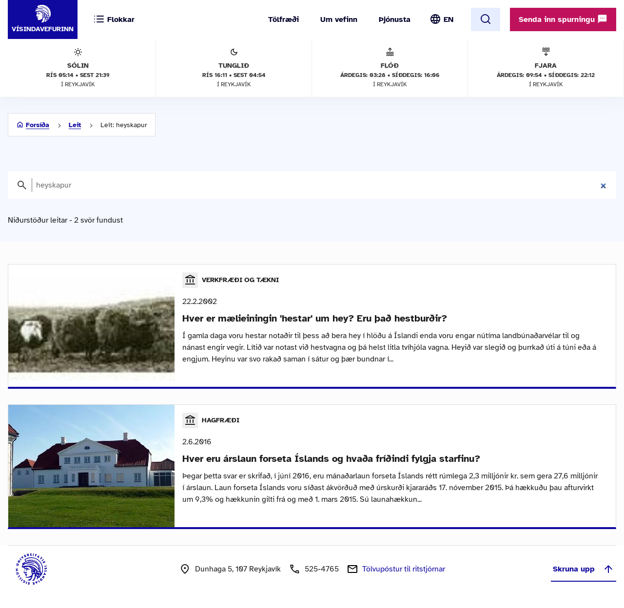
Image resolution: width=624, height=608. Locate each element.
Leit (75, 125)
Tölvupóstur (403, 569)
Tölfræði (283, 19)
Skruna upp (583, 569)
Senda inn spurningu (563, 19)
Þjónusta (394, 19)
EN (448, 19)
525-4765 (322, 569)
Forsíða (37, 125)
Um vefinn (338, 19)
